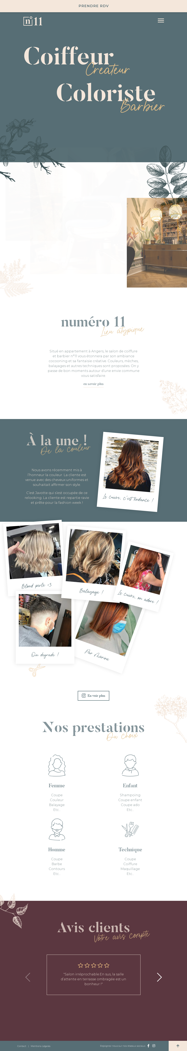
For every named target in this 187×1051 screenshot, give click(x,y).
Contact (21, 1046)
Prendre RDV (94, 6)
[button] (159, 977)
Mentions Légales (40, 1046)
